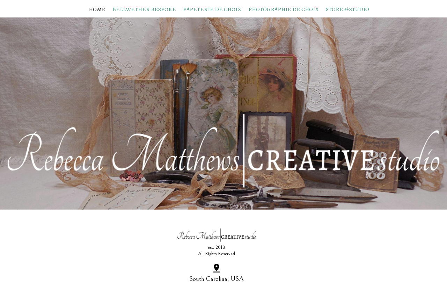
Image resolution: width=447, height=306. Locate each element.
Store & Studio (347, 9)
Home (97, 9)
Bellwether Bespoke (144, 9)
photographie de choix (283, 9)
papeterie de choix (212, 9)
